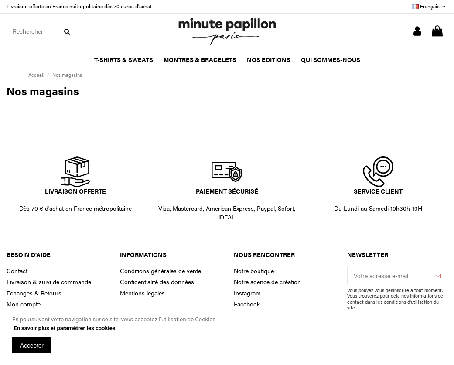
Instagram (247, 293)
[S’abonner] (438, 275)
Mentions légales (142, 293)
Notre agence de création (267, 282)
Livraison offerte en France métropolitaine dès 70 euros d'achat (79, 6)
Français (429, 6)
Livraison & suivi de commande (49, 282)
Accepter (32, 345)
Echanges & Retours (34, 293)
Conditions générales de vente (160, 271)
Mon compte (24, 304)
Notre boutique (254, 271)
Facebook (247, 304)
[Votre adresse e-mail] (388, 275)
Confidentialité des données (157, 282)
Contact (17, 271)
